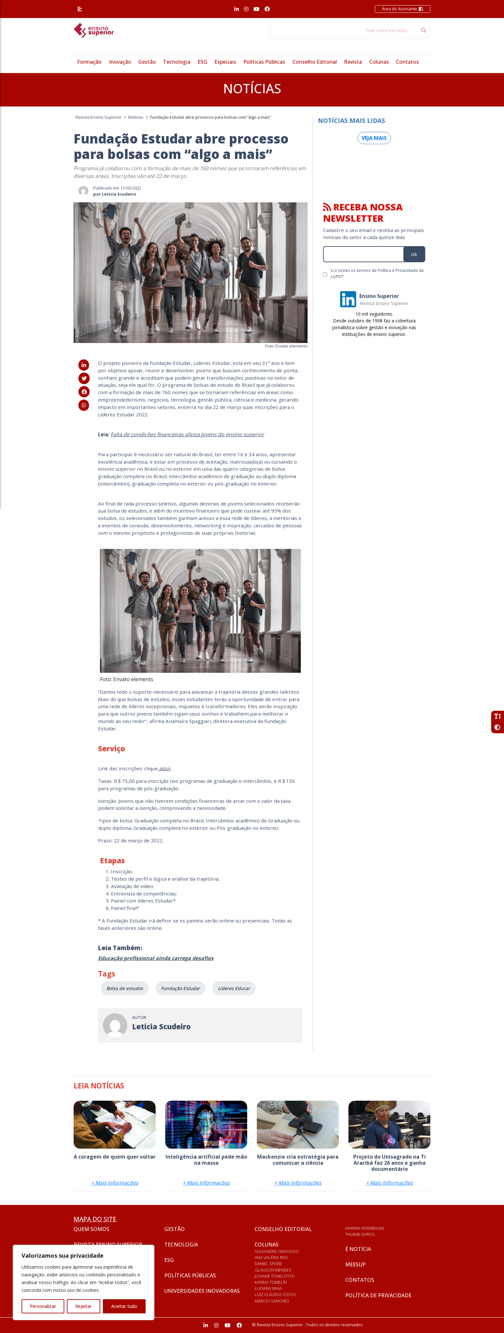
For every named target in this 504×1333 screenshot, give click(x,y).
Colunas (379, 61)
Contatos (407, 61)
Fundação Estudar (180, 988)
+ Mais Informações (114, 1182)
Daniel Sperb (268, 1263)
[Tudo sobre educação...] (343, 30)
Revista (353, 61)
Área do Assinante (402, 9)
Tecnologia (176, 61)
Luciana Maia (268, 1288)
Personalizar (43, 1306)
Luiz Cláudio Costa (275, 1294)
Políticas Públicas (264, 61)
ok (414, 254)
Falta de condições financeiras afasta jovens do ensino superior (187, 434)
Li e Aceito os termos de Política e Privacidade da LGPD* (377, 273)
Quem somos (91, 1229)
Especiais (225, 61)
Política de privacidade (378, 1295)
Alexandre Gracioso (277, 1251)
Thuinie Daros (360, 1234)
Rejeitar (83, 1306)
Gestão (147, 61)
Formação (89, 61)
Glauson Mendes (273, 1270)
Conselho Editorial (314, 61)
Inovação (120, 61)
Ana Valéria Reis (271, 1257)
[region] (83, 1282)
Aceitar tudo (124, 1306)
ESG (202, 61)
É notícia (358, 1249)
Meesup (355, 1264)
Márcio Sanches (272, 1301)
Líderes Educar (234, 988)
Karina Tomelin (271, 1282)
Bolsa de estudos (124, 988)
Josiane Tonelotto (275, 1276)
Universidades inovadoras (202, 1290)
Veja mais (374, 138)
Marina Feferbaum (364, 1228)
